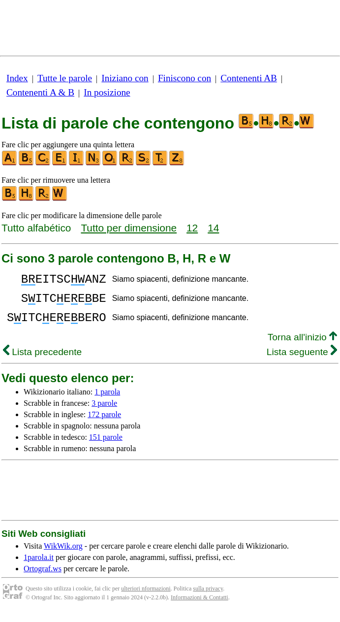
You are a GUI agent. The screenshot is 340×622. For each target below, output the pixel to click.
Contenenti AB (248, 78)
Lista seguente (302, 361)
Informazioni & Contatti (199, 606)
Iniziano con (124, 78)
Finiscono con (184, 78)
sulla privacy (208, 597)
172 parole (104, 423)
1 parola (107, 400)
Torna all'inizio (302, 346)
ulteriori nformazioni (145, 597)
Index (17, 78)
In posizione (107, 92)
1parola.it (39, 566)
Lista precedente (42, 361)
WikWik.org (63, 555)
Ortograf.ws (43, 577)
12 (192, 227)
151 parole (106, 446)
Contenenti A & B (40, 92)
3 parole (104, 412)
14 (213, 227)
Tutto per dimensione (129, 227)
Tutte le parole (64, 78)
